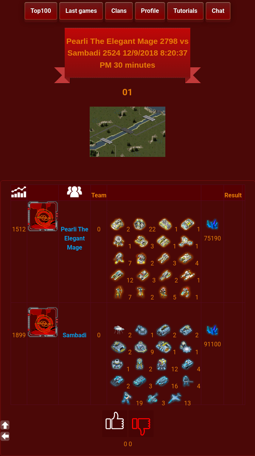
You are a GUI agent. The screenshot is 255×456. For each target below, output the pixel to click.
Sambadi (75, 335)
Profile (150, 10)
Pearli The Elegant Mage (75, 238)
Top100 (41, 10)
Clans (118, 10)
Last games (81, 10)
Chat (218, 10)
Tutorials (185, 10)
